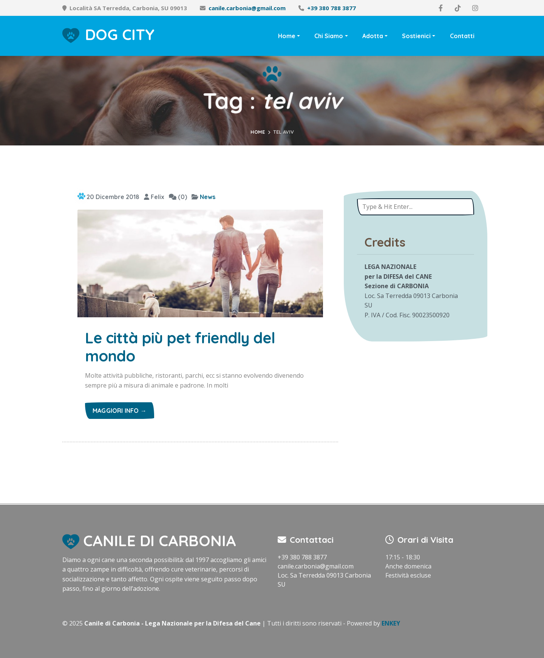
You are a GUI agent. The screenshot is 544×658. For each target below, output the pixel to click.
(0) (178, 197)
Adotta (372, 36)
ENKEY (391, 623)
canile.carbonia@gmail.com (247, 8)
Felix (154, 197)
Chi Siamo (328, 36)
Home (286, 36)
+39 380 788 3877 (331, 8)
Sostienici (416, 36)
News (207, 197)
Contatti (462, 36)
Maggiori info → (120, 410)
